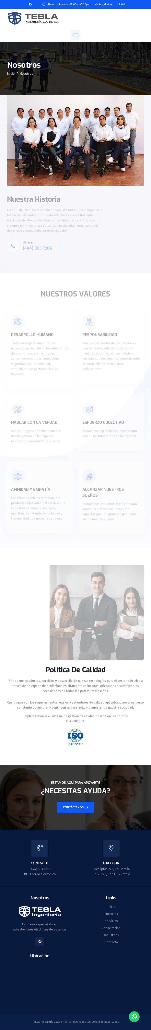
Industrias (111, 935)
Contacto (111, 942)
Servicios (111, 921)
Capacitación (111, 928)
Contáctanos (75, 807)
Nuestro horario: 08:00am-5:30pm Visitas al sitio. (79, 4)
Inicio (11, 74)
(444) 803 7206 (39, 869)
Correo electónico (43, 874)
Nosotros (111, 914)
